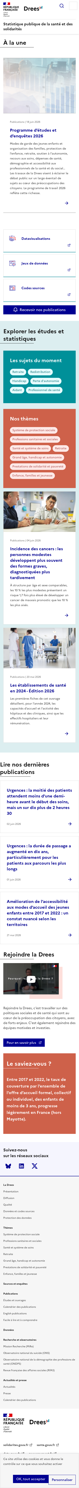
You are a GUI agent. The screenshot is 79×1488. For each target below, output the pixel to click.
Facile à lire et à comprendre (20, 1320)
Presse (7, 1393)
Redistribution (40, 372)
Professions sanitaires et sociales (35, 439)
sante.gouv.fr (46, 1445)
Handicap (19, 381)
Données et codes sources (18, 1211)
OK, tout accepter (30, 1478)
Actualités (9, 1387)
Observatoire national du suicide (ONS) (26, 1353)
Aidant (17, 390)
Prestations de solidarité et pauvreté (37, 466)
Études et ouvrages (14, 1300)
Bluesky (8, 1166)
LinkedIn (21, 1166)
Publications (10, 1294)
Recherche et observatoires (19, 1340)
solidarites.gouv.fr (15, 1445)
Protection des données (17, 1218)
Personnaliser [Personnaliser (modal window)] (62, 1479)
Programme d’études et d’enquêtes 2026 (33, 133)
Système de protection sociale (33, 430)
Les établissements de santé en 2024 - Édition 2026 (38, 688)
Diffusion (8, 1198)
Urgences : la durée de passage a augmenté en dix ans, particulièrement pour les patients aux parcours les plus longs (39, 857)
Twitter (35, 1166)
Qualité (7, 1205)
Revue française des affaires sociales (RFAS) (29, 1370)
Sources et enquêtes (15, 1284)
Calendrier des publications (19, 1307)
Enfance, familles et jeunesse (32, 475)
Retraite (18, 372)
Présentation (10, 1191)
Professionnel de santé (44, 390)
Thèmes (8, 1228)
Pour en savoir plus (22, 1042)
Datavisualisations (35, 238)
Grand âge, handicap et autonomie (37, 457)
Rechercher (62, 6)
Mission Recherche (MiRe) (18, 1346)
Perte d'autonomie (46, 381)
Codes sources (33, 288)
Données (8, 1330)
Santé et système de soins (30, 448)
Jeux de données (34, 263)
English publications (15, 1313)
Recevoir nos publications (43, 310)
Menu (73, 6)
